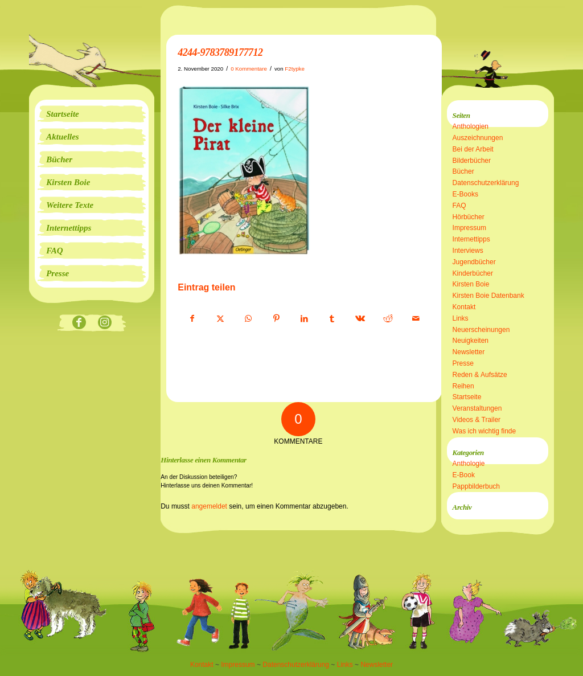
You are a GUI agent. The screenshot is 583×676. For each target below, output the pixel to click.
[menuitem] (92, 113)
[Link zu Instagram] (104, 323)
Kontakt (464, 307)
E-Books (465, 194)
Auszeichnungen (478, 138)
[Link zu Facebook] (79, 323)
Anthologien (470, 126)
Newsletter (469, 352)
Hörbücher (469, 217)
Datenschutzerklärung (486, 183)
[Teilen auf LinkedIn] (304, 319)
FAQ (459, 206)
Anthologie (469, 464)
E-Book (464, 475)
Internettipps (471, 239)
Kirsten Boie (471, 284)
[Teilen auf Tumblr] (332, 319)
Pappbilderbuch (476, 486)
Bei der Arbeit (473, 149)
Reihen (463, 386)
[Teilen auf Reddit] (387, 319)
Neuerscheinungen (481, 330)
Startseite (467, 397)
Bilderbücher (472, 161)
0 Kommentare (249, 68)
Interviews (468, 251)
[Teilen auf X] (220, 319)
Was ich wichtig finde (484, 431)
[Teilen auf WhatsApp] (248, 319)
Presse (463, 363)
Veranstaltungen (477, 408)
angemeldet (209, 506)
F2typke (295, 68)
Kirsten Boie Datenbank (488, 296)
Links (461, 318)
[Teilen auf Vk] (359, 319)
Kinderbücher (473, 273)
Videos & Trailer (477, 420)
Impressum (469, 228)
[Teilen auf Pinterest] (276, 319)
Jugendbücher (474, 262)
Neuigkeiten (470, 341)
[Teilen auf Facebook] (192, 319)
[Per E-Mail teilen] (415, 319)
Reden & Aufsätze (480, 375)
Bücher (463, 171)
